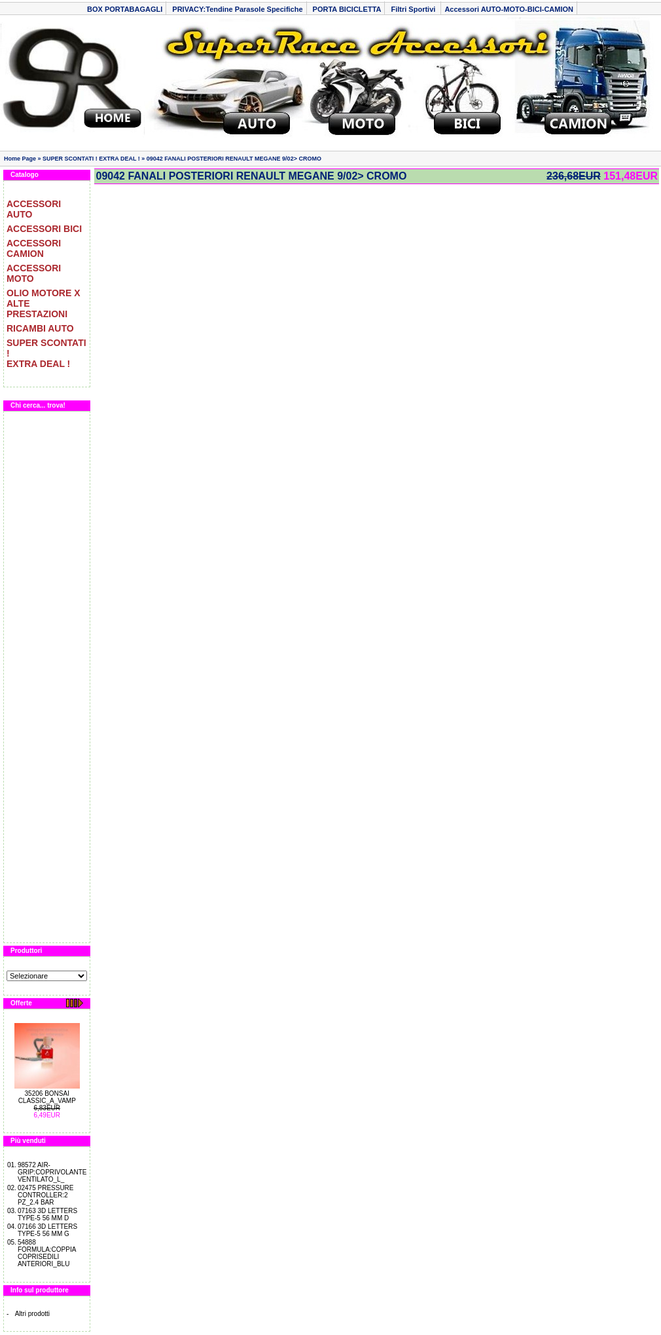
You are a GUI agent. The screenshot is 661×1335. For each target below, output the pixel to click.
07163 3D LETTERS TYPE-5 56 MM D (47, 1214)
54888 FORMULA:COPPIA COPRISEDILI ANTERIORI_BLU (47, 1253)
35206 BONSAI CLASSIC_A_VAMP (47, 1097)
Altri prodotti (32, 1313)
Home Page (20, 158)
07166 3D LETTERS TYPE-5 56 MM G (47, 1230)
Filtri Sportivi (414, 9)
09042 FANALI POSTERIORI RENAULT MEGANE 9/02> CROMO (234, 158)
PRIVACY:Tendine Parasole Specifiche (237, 9)
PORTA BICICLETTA (347, 9)
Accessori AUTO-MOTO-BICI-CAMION (508, 9)
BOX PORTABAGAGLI (124, 9)
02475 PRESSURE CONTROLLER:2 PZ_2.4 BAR (46, 1195)
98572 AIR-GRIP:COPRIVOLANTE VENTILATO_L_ (52, 1172)
